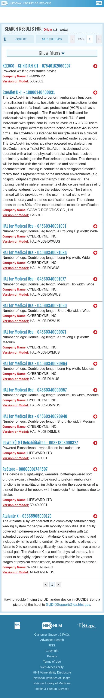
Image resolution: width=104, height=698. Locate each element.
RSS (52, 645)
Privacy (52, 656)
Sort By (21, 39)
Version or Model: (16, 81)
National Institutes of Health (52, 678)
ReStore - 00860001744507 (25, 469)
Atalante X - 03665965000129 (27, 516)
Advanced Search (52, 640)
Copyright (52, 650)
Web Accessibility (52, 667)
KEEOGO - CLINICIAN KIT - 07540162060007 (36, 66)
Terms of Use (52, 661)
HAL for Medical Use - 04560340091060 (35, 305)
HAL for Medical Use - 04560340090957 (35, 390)
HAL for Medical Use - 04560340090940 (35, 416)
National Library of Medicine (30, 3)
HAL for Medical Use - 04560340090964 (35, 363)
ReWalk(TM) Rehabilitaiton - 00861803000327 (40, 442)
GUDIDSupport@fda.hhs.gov (68, 604)
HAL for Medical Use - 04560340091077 (34, 279)
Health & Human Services (52, 689)
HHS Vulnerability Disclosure (52, 672)
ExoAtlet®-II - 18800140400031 (29, 92)
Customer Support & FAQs (52, 634)
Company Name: (14, 76)
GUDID (52, 15)
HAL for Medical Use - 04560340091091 (34, 226)
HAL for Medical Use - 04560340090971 (34, 332)
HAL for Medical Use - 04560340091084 (35, 252)
